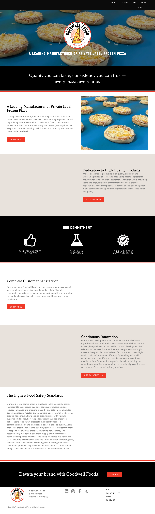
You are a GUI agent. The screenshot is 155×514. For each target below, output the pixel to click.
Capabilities (129, 2)
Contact (142, 8)
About (114, 2)
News (144, 2)
